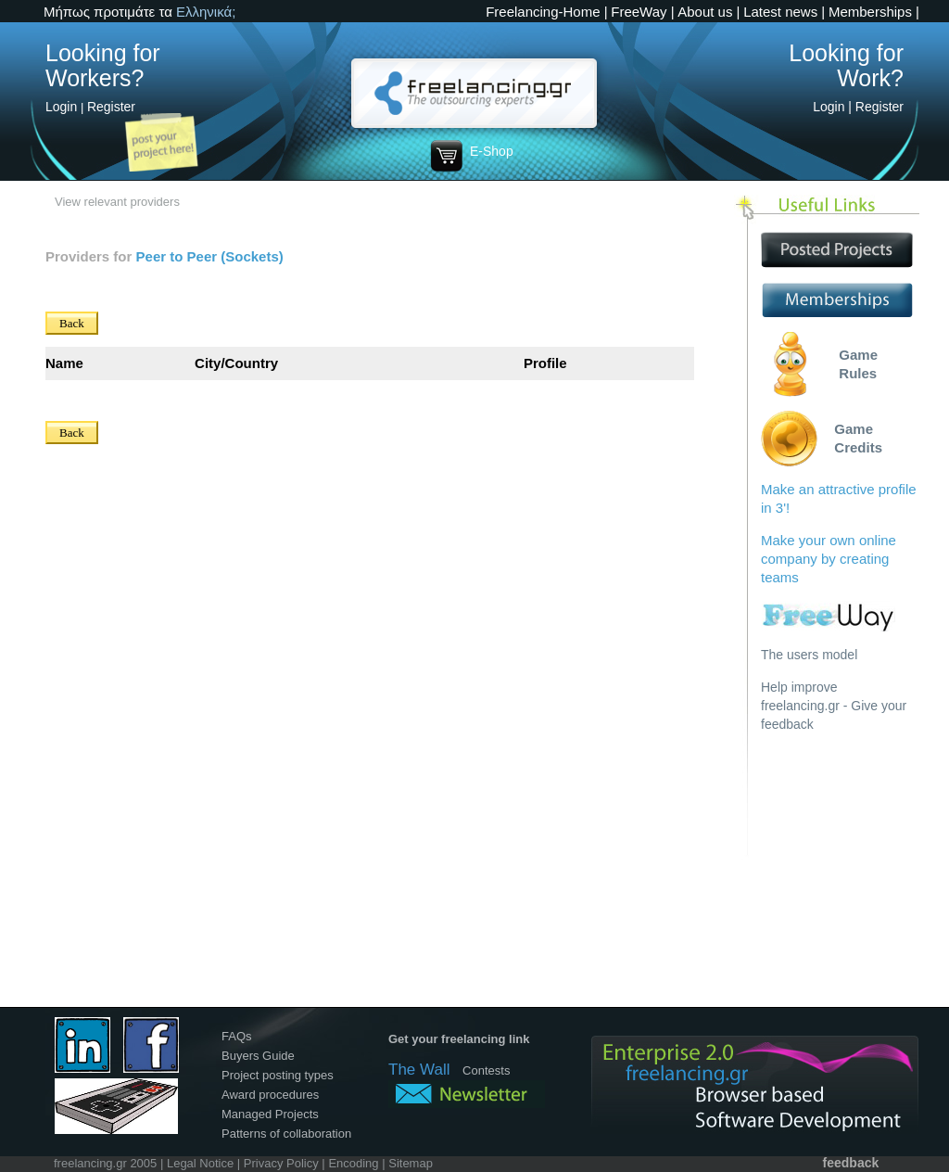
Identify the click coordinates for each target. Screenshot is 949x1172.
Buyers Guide (258, 1056)
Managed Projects (270, 1114)
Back (71, 323)
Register (111, 106)
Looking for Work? (846, 65)
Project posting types (277, 1075)
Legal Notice (200, 1163)
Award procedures (270, 1095)
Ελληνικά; (205, 11)
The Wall (418, 1069)
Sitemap (410, 1163)
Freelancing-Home (543, 11)
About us (704, 11)
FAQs (236, 1036)
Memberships (870, 11)
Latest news (780, 11)
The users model (809, 654)
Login (61, 106)
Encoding (353, 1163)
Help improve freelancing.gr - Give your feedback (833, 706)
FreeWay (638, 11)
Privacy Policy (281, 1163)
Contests (486, 1070)
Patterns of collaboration (286, 1133)
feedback (851, 1162)
